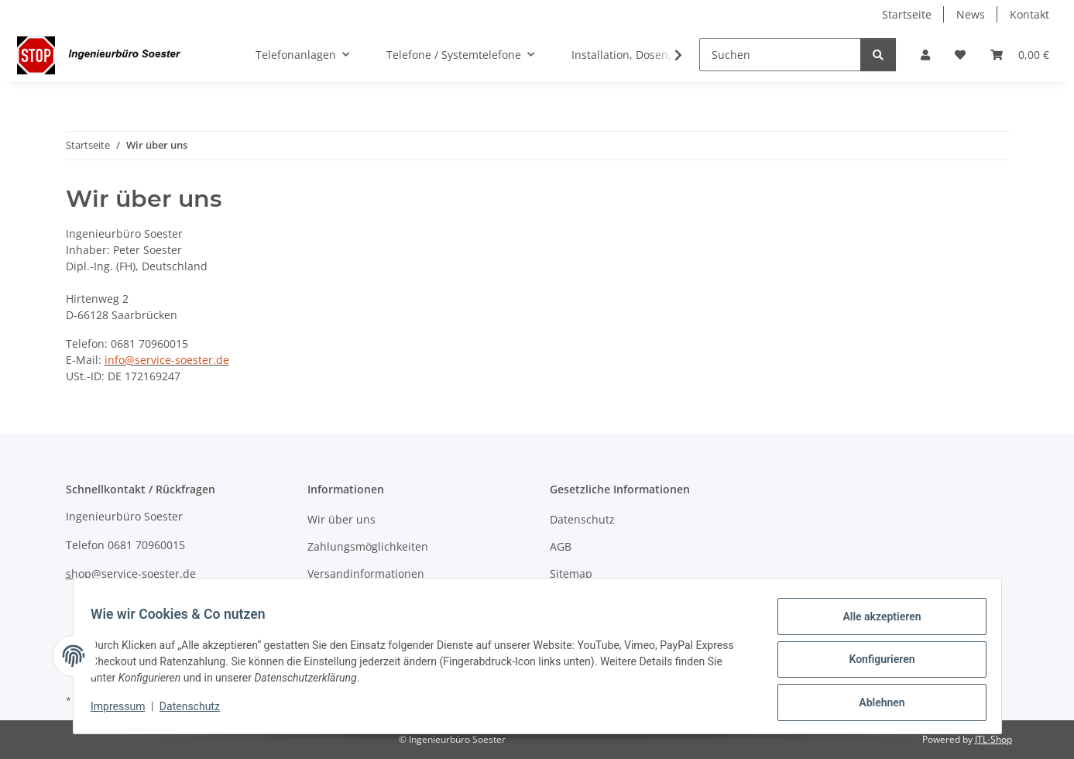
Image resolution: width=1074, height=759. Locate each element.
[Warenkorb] (1020, 54)
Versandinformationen (365, 573)
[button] (925, 54)
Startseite (907, 14)
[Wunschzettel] (960, 54)
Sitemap (571, 573)
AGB (560, 546)
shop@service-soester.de (131, 573)
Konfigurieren (875, 664)
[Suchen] (780, 54)
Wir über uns (341, 519)
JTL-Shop (993, 739)
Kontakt (1029, 14)
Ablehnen (874, 704)
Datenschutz (196, 711)
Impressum (125, 711)
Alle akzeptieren (875, 623)
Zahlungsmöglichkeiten (367, 546)
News (970, 14)
